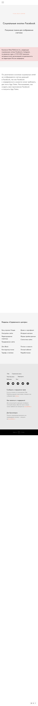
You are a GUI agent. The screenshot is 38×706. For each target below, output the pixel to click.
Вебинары (9, 379)
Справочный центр (16, 373)
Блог (17, 379)
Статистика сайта (26, 339)
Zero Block (5, 346)
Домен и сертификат (27, 330)
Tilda (8, 373)
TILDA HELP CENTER (19, 13)
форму (17, 396)
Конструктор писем (8, 349)
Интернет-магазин (27, 333)
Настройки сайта (7, 333)
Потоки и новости (26, 346)
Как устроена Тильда (8, 330)
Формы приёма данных (28, 336)
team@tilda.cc (27, 406)
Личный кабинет (26, 349)
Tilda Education (10, 376)
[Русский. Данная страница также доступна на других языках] (33, 703)
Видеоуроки (21, 376)
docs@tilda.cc (11, 419)
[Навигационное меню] (3, 2)
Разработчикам (25, 353)
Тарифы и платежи (7, 353)
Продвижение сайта (8, 342)
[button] (33, 703)
